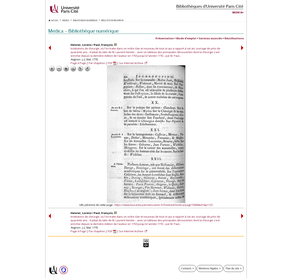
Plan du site (232, 268)
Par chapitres (97, 63)
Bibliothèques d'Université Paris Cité (209, 6)
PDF (112, 63)
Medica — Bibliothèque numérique (83, 31)
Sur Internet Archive (131, 63)
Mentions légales (208, 268)
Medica (237, 12)
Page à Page (78, 63)
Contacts (186, 268)
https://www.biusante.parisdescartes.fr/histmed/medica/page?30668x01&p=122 (164, 205)
